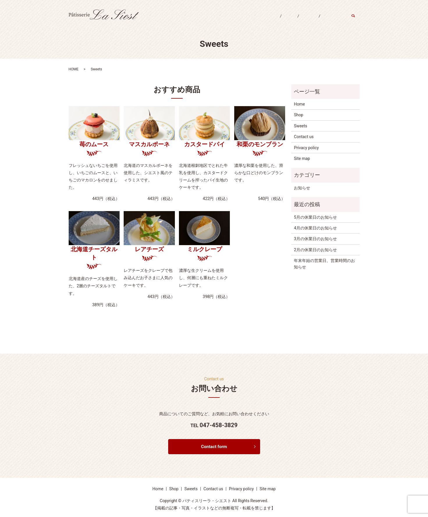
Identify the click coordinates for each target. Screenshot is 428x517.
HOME (74, 69)
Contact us (331, 19)
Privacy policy (306, 147)
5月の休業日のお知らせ (315, 217)
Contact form (214, 447)
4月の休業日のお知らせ (315, 228)
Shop (279, 19)
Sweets (303, 19)
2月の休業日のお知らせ (315, 249)
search (357, 20)
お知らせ (302, 188)
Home (256, 19)
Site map (302, 158)
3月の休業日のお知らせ (315, 238)
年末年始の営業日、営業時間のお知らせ (324, 263)
